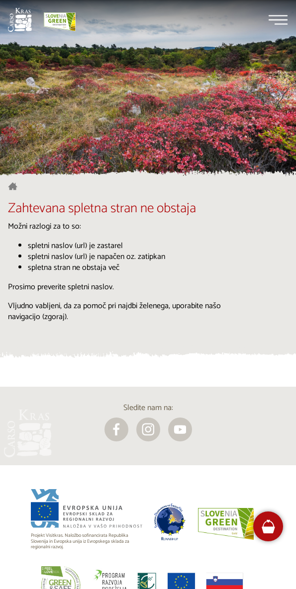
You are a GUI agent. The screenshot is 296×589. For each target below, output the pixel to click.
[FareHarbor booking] (268, 526)
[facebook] (116, 429)
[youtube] (180, 429)
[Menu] (278, 20)
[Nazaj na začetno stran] (20, 20)
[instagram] (148, 429)
